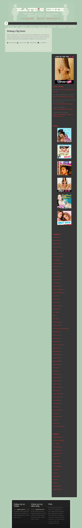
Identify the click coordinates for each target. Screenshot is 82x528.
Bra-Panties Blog (57, 447)
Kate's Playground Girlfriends (60, 328)
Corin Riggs (56, 260)
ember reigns (56, 273)
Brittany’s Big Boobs (16, 31)
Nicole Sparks (56, 364)
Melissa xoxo (56, 358)
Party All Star (56, 374)
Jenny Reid (55, 302)
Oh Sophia (55, 371)
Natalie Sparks (56, 361)
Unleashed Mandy (57, 489)
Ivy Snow (55, 299)
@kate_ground (21, 509)
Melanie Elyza (56, 354)
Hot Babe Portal (57, 463)
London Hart (56, 341)
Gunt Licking (56, 460)
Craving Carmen (62, 27)
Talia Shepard (56, 403)
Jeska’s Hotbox (72, 27)
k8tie (54, 315)
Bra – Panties (56, 443)
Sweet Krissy (32, 27)
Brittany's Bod (33, 42)
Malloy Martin (56, 348)
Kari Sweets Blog (57, 466)
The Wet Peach (57, 410)
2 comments (43, 42)
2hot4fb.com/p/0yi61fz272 (59, 104)
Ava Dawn (55, 237)
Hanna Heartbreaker (58, 292)
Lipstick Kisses (56, 476)
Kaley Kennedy (56, 322)
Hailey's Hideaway (57, 289)
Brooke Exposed (57, 450)
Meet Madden (56, 351)
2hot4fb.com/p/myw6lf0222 (59, 114)
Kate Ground (10, 27)
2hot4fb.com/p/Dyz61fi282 (59, 109)
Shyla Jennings (56, 387)
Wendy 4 (55, 420)
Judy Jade (55, 312)
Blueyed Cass (56, 240)
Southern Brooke (51, 27)
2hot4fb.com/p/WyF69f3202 (60, 96)
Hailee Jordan (56, 286)
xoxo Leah (55, 423)
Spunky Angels (41, 27)
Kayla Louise (56, 338)
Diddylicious (24, 27)
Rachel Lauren (56, 380)
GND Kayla (55, 283)
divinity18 (55, 269)
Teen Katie (55, 406)
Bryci (17, 27)
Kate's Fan (55, 473)
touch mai (55, 413)
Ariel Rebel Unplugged (58, 440)
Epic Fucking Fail (57, 453)
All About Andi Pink (57, 437)
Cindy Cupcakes (57, 256)
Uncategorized (56, 416)
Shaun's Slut (56, 384)
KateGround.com (40, 509)
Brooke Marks (56, 247)
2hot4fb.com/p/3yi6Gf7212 (66, 89)
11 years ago (70, 96)
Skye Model (56, 390)
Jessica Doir (56, 309)
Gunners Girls (56, 456)
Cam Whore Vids (11, 28)
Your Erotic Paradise (58, 426)
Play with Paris (56, 377)
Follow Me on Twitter (58, 116)
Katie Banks (56, 331)
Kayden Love (56, 335)
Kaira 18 (55, 318)
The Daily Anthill (57, 486)
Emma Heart (56, 279)
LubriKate (55, 479)
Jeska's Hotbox (56, 305)
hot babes (55, 296)
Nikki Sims (55, 367)
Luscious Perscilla (57, 345)
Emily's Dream (56, 276)
